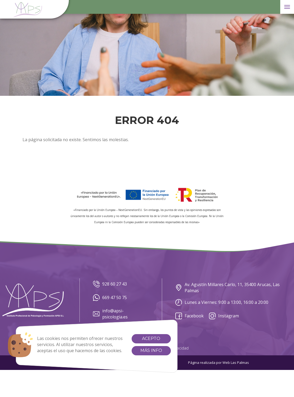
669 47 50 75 (110, 297)
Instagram (224, 316)
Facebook (189, 316)
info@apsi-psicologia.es (110, 314)
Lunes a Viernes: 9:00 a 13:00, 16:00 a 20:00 (221, 302)
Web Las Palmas (235, 362)
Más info (151, 350)
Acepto (151, 338)
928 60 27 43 (110, 284)
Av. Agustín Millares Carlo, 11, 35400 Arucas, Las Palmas (227, 288)
